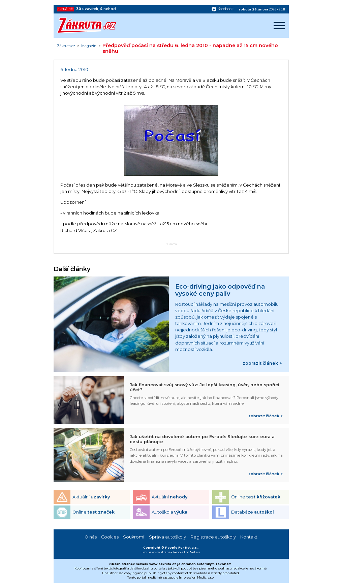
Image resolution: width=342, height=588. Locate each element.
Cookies (110, 537)
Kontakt (248, 537)
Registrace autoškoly (213, 537)
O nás (91, 537)
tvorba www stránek (157, 552)
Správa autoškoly (167, 537)
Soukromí (133, 537)
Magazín (88, 46)
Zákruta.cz (66, 46)
